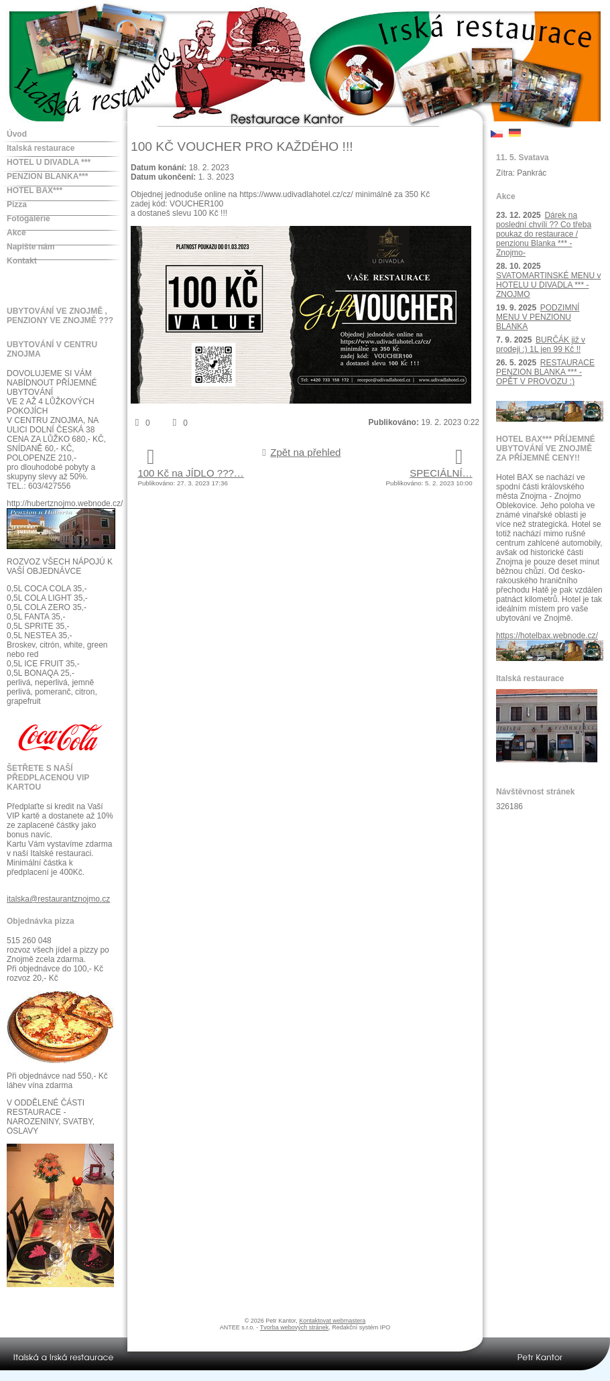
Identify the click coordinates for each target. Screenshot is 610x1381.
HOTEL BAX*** (34, 190)
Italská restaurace (40, 148)
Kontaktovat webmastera (332, 1320)
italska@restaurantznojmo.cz (58, 899)
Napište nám (30, 246)
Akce (16, 232)
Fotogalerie (28, 218)
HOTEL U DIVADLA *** (48, 162)
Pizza (17, 204)
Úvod (17, 134)
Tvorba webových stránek (294, 1327)
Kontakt (22, 260)
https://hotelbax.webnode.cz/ (547, 635)
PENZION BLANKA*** (47, 176)
